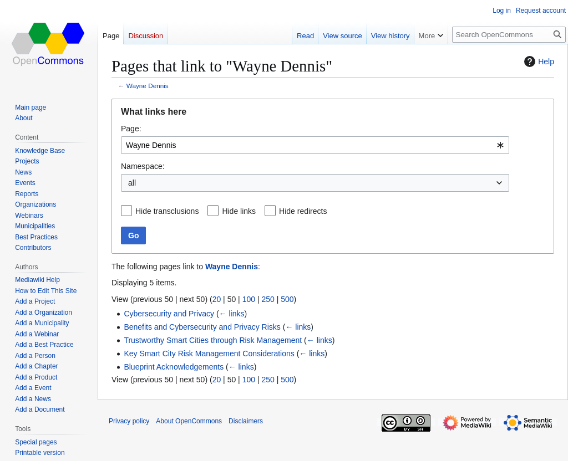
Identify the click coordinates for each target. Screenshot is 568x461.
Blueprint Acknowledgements (174, 366)
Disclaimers (246, 421)
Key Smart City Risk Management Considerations (209, 353)
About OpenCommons (189, 421)
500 (287, 299)
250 (267, 299)
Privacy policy (129, 421)
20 (216, 299)
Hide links (239, 211)
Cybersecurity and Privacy (169, 313)
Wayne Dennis (147, 85)
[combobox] (315, 145)
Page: (131, 128)
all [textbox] (132, 182)
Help (537, 61)
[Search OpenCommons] (509, 35)
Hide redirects (303, 211)
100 (248, 299)
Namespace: (143, 166)
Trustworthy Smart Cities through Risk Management (213, 340)
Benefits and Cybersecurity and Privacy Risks (202, 326)
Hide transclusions (167, 211)
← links (232, 313)
